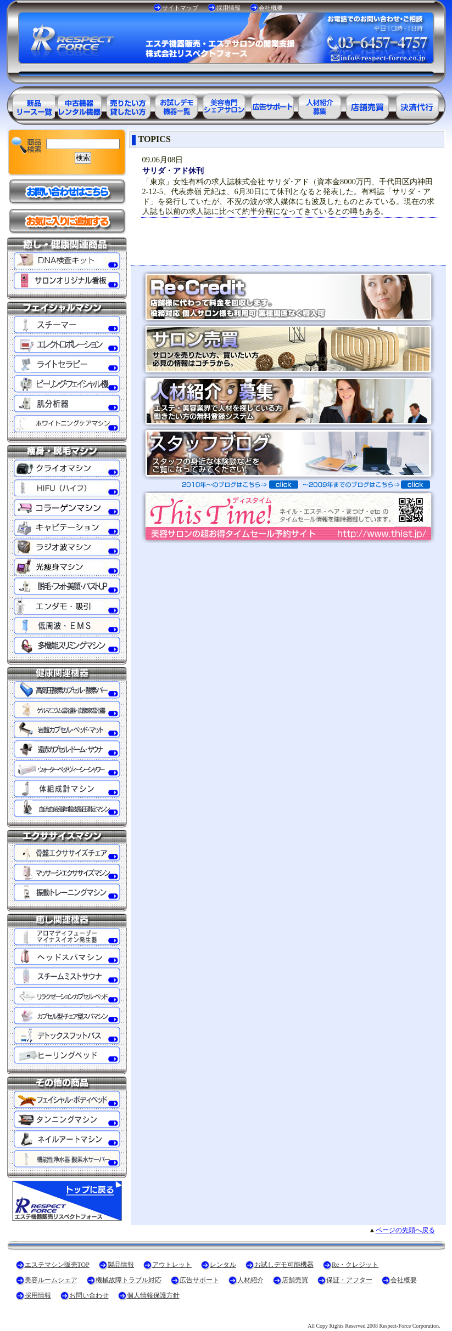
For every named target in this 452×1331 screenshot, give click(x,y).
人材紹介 (250, 1280)
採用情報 (228, 7)
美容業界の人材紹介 (321, 104)
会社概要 (271, 7)
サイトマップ (180, 7)
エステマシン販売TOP (57, 1264)
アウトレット (172, 1264)
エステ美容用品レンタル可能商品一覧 (127, 104)
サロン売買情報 (369, 104)
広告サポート (199, 1280)
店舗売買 (295, 1280)
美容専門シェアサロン (224, 104)
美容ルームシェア (51, 1280)
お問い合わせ (89, 1295)
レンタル (223, 1264)
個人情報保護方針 (153, 1295)
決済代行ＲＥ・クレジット (417, 104)
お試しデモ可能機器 (284, 1264)
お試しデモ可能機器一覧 (176, 104)
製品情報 (121, 1264)
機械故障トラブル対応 (128, 1280)
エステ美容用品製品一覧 (31, 104)
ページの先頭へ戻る (405, 1230)
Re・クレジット (355, 1264)
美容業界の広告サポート (272, 104)
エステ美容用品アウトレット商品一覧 (79, 104)
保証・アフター (349, 1280)
